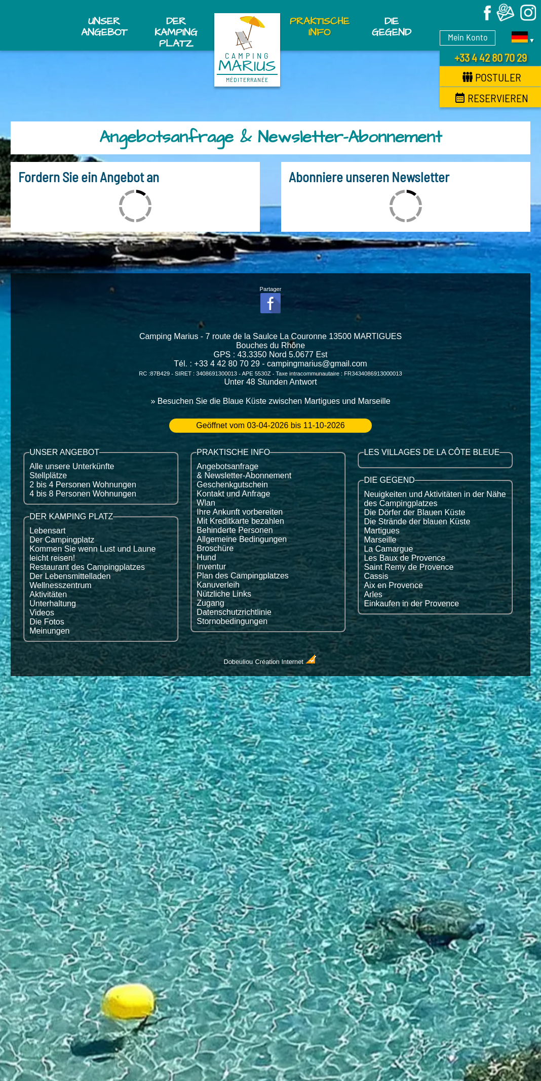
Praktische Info (320, 26)
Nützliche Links (224, 594)
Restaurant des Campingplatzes (87, 567)
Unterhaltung (52, 603)
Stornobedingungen (232, 621)
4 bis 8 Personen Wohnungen (82, 493)
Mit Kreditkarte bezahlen (240, 521)
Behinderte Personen (235, 530)
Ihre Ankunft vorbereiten (240, 512)
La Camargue (388, 549)
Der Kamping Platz (176, 29)
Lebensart (47, 530)
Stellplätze (48, 475)
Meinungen (49, 631)
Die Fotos (46, 621)
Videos (41, 612)
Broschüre (215, 548)
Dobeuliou (238, 662)
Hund (206, 557)
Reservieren (491, 97)
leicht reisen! (52, 558)
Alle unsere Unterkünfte (71, 466)
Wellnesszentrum (60, 585)
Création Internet (286, 662)
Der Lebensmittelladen (69, 576)
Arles (373, 594)
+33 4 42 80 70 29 (490, 57)
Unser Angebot (104, 26)
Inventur (211, 566)
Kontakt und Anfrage (233, 493)
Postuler (491, 77)
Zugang (210, 603)
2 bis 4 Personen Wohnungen (82, 484)
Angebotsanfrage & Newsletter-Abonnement (244, 471)
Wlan (206, 502)
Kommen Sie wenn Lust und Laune (92, 549)
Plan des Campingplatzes (242, 575)
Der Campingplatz (61, 539)
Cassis (376, 576)
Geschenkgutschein (232, 484)
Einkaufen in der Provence (411, 603)
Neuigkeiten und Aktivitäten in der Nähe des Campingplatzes (435, 499)
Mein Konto (468, 37)
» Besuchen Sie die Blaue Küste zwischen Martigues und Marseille (270, 401)
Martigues (381, 530)
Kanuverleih (218, 584)
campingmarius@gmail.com (317, 363)
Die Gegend (391, 26)
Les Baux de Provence (404, 558)
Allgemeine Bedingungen (242, 539)
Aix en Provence (393, 585)
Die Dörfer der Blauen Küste (414, 512)
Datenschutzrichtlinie (234, 612)
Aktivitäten (48, 594)
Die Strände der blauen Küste (417, 521)
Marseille (380, 539)
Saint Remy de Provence (408, 567)
